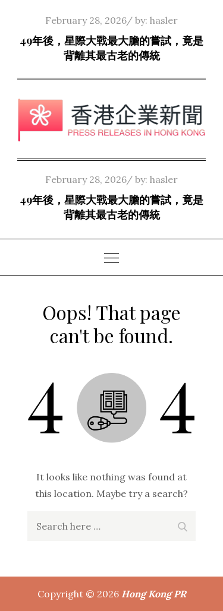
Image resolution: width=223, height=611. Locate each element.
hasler (164, 20)
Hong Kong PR (153, 594)
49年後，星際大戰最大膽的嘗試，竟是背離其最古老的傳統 (111, 47)
